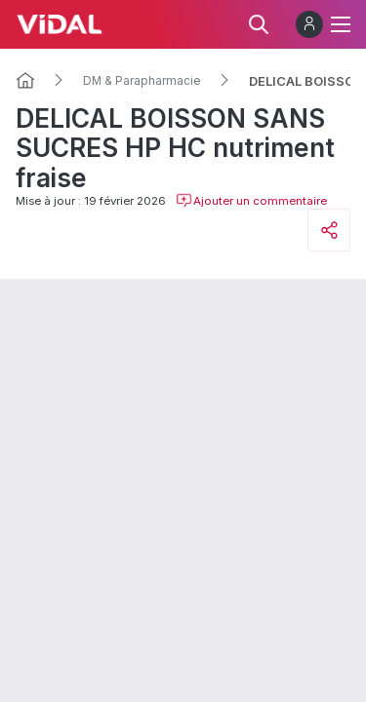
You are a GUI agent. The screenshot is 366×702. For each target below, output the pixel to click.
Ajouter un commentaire (251, 201)
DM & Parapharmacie (142, 81)
